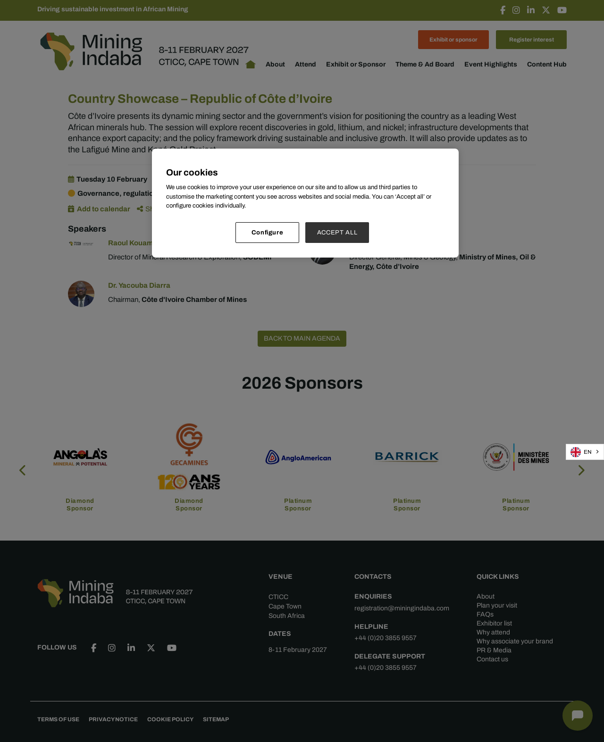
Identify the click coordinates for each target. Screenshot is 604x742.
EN (581, 452)
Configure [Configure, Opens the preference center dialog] (268, 232)
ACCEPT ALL (337, 232)
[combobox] (585, 452)
